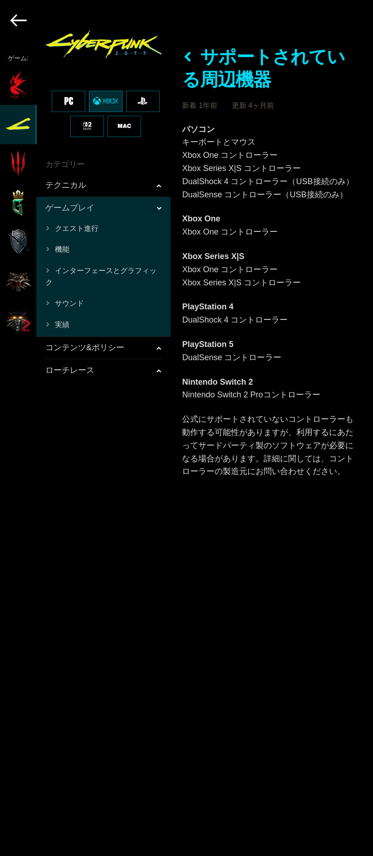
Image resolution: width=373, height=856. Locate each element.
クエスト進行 (76, 228)
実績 (62, 324)
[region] (86, 428)
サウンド (69, 303)
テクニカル (65, 185)
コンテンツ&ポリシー (84, 347)
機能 (62, 249)
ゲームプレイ (69, 207)
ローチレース (69, 370)
